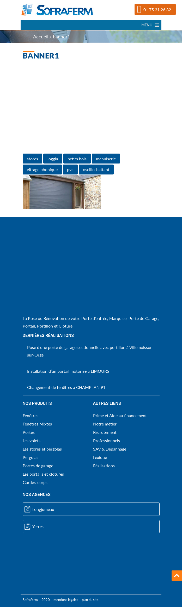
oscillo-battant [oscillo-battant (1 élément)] (96, 169)
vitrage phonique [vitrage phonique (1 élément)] (42, 169)
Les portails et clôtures (43, 473)
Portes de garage (38, 465)
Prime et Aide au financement (120, 415)
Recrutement (105, 432)
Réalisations (104, 465)
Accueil (40, 36)
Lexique (100, 457)
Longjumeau (39, 509)
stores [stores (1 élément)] (32, 158)
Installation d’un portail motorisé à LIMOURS (68, 371)
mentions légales (65, 600)
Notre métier (105, 423)
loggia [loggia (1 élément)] (52, 158)
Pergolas (30, 457)
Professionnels (106, 440)
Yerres (34, 526)
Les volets (31, 440)
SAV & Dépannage (109, 448)
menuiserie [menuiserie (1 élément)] (106, 158)
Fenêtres (30, 415)
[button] (146, 25)
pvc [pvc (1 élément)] (70, 169)
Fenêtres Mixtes (37, 423)
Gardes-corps (35, 482)
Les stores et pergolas (42, 448)
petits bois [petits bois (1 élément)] (77, 158)
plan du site (90, 600)
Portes (29, 432)
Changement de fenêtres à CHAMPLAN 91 (66, 387)
